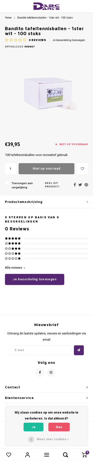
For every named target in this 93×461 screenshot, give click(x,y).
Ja (33, 427)
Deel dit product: (52, 185)
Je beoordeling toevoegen (68, 40)
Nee (59, 427)
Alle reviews (15, 267)
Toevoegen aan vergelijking (22, 185)
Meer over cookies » (53, 439)
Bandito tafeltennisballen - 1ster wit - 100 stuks (45, 18)
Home (8, 18)
